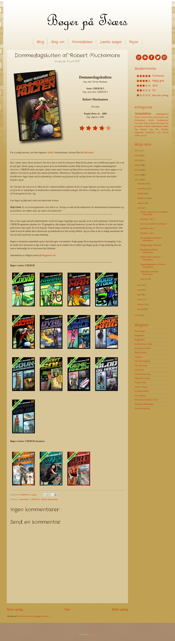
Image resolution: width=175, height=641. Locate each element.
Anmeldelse (24, 499)
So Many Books (142, 391)
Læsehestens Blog (142, 374)
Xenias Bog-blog (142, 408)
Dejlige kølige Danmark (150, 245)
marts (140, 299)
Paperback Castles (143, 378)
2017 (137, 150)
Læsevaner (139, 123)
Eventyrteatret (159, 117)
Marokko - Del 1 (147, 233)
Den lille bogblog (142, 361)
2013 (137, 170)
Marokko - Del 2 (147, 228)
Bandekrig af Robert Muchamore (149, 250)
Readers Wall (140, 382)
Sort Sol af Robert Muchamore (153, 224)
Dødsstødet (88, 152)
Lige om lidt (145, 279)
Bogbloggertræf (162, 114)
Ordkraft (147, 126)
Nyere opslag (15, 609)
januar (140, 309)
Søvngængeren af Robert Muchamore (151, 239)
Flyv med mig (141, 365)
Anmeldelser (82, 42)
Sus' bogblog (140, 395)
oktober (141, 193)
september (142, 198)
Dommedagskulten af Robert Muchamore (152, 265)
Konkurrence (162, 120)
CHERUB (35, 499)
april (139, 294)
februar (140, 304)
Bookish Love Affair (144, 344)
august (140, 203)
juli (139, 208)
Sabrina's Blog (141, 387)
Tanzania (144, 129)
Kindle (152, 120)
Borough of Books (143, 348)
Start (67, 609)
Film (166, 117)
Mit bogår (160, 123)
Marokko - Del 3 (147, 219)
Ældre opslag (120, 609)
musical (165, 132)
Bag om (58, 42)
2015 (137, 160)
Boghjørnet (140, 335)
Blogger (91, 634)
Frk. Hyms (139, 370)
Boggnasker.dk (49, 255)
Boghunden (140, 339)
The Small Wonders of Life (146, 400)
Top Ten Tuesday (159, 129)
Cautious (138, 357)
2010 (137, 315)
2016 (137, 155)
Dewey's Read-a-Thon (144, 117)
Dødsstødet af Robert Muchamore (149, 272)
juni (139, 285)
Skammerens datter (159, 126)
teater (137, 135)
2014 (137, 165)
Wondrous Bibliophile (144, 404)
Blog (40, 42)
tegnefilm (143, 135)
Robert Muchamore (49, 499)
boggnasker (140, 132)
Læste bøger (111, 42)
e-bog (159, 132)
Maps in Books (150, 123)
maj (139, 290)
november (142, 188)
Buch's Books (141, 352)
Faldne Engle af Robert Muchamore (150, 258)
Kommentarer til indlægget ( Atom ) (33, 616)
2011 (137, 179)
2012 (137, 175)
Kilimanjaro (142, 120)
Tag (137, 129)
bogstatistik (151, 132)
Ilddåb (50, 152)
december (141, 183)
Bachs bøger (140, 331)
